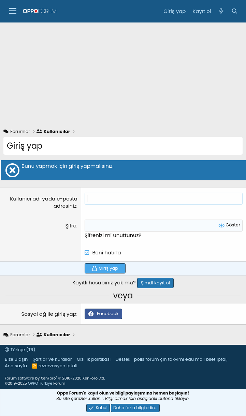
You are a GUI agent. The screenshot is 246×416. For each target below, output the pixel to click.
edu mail (195, 359)
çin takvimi (172, 359)
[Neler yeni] (221, 11)
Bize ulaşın (16, 359)
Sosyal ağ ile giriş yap (48, 313)
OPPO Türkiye (40, 383)
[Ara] (234, 11)
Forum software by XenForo (55, 378)
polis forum (146, 359)
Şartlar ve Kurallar (52, 359)
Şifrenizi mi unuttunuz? (113, 235)
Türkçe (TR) (20, 349)
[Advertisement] (123, 73)
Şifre (70, 225)
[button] (13, 11)
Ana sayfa (16, 365)
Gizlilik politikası (94, 359)
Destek (123, 359)
